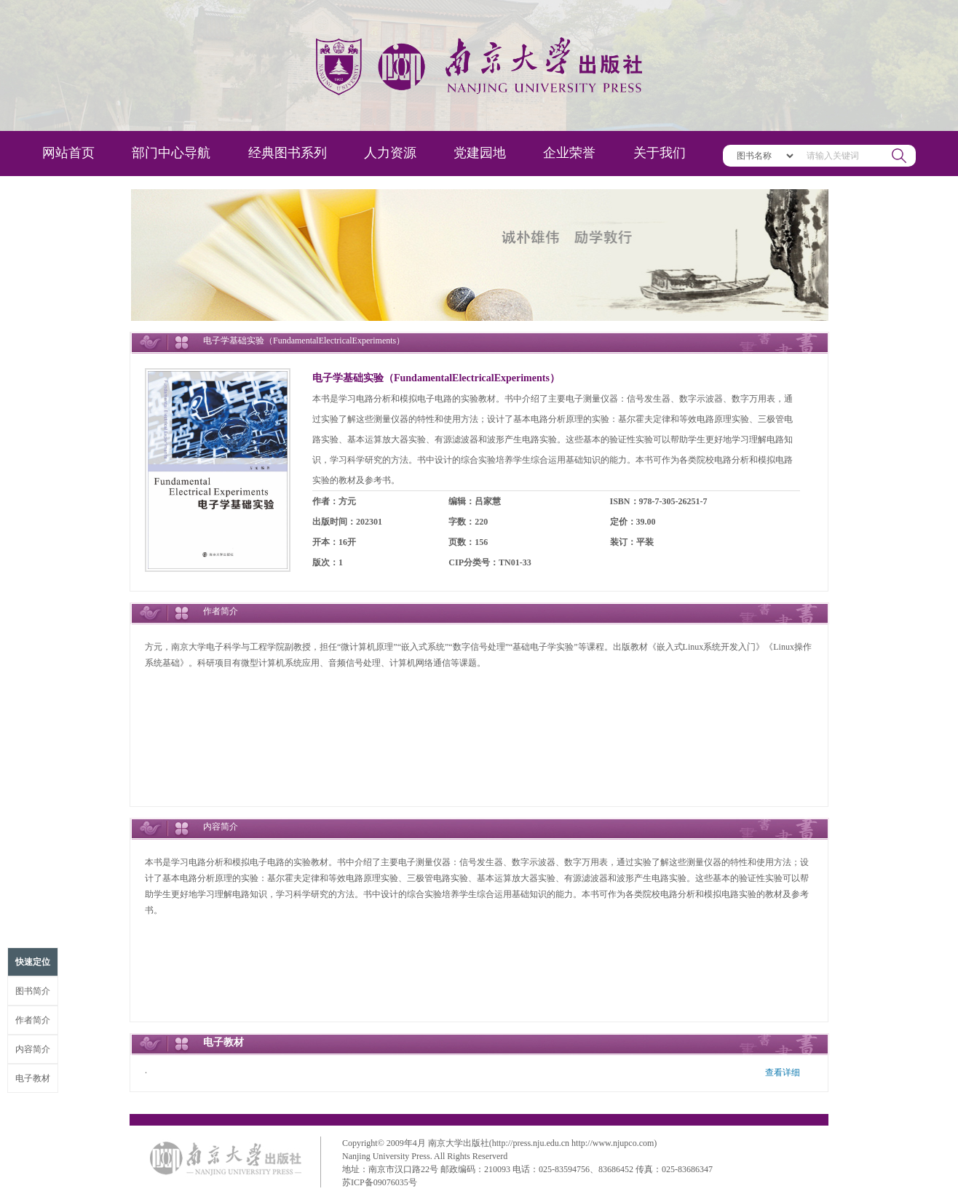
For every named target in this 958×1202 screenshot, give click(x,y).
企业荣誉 (569, 153)
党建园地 (480, 153)
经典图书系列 (287, 153)
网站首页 (68, 153)
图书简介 (32, 991)
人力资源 (390, 153)
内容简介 (32, 1049)
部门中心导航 (171, 153)
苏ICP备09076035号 (379, 1182)
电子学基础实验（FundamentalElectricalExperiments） (436, 378)
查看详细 (782, 1072)
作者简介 (32, 1020)
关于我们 (659, 153)
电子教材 (32, 1078)
